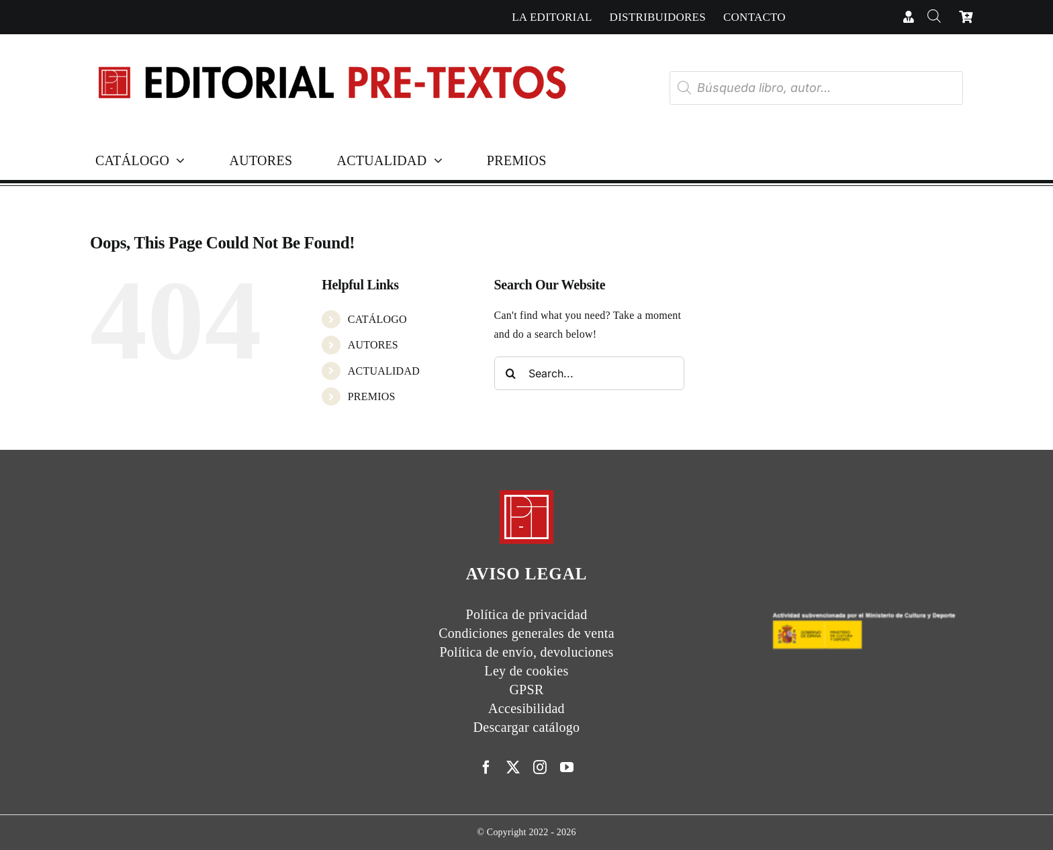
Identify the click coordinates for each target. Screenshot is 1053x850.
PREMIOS (372, 396)
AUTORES (373, 344)
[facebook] (486, 767)
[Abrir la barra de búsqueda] (933, 17)
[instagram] (540, 767)
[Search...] (589, 373)
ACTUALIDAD (384, 371)
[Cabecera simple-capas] (331, 52)
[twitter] (513, 767)
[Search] (511, 373)
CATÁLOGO (377, 319)
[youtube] (567, 767)
